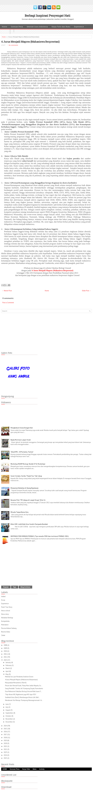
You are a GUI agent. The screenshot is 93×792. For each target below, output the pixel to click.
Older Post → (86, 291)
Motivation (4, 625)
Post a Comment (8, 303)
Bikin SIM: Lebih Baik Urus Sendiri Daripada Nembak (29, 524)
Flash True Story (6, 607)
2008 (5, 645)
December (9, 722)
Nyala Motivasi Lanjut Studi (21, 440)
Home (4, 27)
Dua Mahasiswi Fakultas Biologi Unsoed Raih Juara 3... (23, 691)
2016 (5, 732)
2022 (5, 749)
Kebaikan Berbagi (7, 618)
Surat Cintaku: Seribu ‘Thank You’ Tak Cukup (26, 476)
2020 (5, 743)
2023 (5, 752)
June (7, 704)
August (8, 710)
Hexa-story (5, 614)
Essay (3, 600)
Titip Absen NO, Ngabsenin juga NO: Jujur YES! (20, 694)
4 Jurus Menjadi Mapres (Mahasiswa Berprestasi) (30, 41)
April (7, 671)
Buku (34, 769)
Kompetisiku (5, 621)
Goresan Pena (17, 27)
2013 (5, 660)
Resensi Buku (5, 632)
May (7, 674)
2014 (5, 726)
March (8, 668)
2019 (5, 740)
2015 (5, 729)
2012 (5, 657)
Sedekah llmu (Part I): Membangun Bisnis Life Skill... (22, 697)
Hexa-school (5, 611)
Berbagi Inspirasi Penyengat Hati (47, 16)
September (9, 713)
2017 (5, 734)
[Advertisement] (46, 332)
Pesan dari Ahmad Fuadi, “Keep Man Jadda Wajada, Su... (23, 686)
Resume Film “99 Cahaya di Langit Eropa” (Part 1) (28, 500)
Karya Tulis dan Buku (61, 27)
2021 (5, 746)
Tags (14, 587)
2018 (5, 738)
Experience (79, 27)
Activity (5, 31)
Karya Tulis (26, 769)
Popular (6, 587)
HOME (5, 769)
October (8, 716)
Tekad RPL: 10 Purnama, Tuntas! (22, 452)
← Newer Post (7, 291)
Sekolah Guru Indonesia (37, 27)
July (7, 707)
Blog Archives (25, 587)
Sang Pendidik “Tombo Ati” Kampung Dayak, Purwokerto (24, 688)
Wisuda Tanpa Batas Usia (19, 512)
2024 (5, 755)
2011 (5, 654)
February (9, 665)
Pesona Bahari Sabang (8, 628)
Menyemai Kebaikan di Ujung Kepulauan (24, 488)
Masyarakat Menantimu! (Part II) (15, 683)
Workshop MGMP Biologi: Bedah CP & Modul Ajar (28, 464)
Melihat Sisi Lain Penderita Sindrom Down (19, 677)
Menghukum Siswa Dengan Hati (22, 428)
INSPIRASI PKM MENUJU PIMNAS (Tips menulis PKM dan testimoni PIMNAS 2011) (40, 536)
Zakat (3, 635)
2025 (5, 758)
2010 (5, 651)
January (8, 662)
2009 (5, 648)
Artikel (3, 596)
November (9, 719)
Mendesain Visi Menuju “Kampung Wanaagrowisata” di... (24, 700)
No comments (13, 45)
